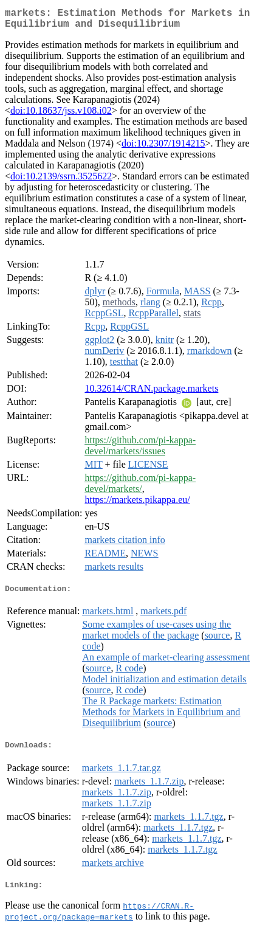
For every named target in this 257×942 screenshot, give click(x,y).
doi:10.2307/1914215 (163, 148)
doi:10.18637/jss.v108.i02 (61, 115)
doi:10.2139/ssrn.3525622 (61, 181)
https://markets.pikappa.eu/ (137, 504)
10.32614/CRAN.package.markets (151, 393)
